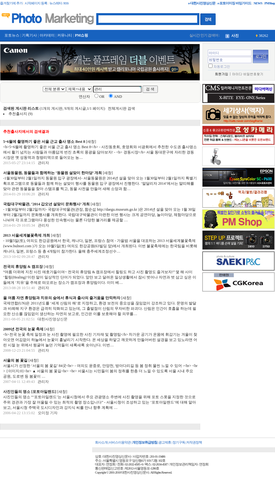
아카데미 (47, 35)
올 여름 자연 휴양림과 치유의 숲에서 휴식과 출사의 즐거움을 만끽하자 (61, 298)
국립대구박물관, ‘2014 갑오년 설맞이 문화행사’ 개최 (46, 204)
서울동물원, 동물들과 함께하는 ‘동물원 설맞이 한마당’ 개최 (52, 173)
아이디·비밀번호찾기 (247, 74)
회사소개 (101, 442)
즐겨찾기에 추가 (11, 3)
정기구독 (178, 442)
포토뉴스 (11, 35)
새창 (91, 141)
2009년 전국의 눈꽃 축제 (23, 329)
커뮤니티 (64, 35)
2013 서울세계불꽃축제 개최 (27, 235)
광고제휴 (164, 442)
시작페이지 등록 (36, 3)
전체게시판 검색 (121, 108)
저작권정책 (194, 442)
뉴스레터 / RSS (58, 3)
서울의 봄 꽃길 (15, 360)
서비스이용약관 (120, 442)
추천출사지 (17, 114)
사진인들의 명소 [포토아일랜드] (29, 391)
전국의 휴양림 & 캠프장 (23, 266)
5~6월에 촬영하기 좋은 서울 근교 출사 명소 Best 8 (44, 141)
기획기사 (29, 35)
